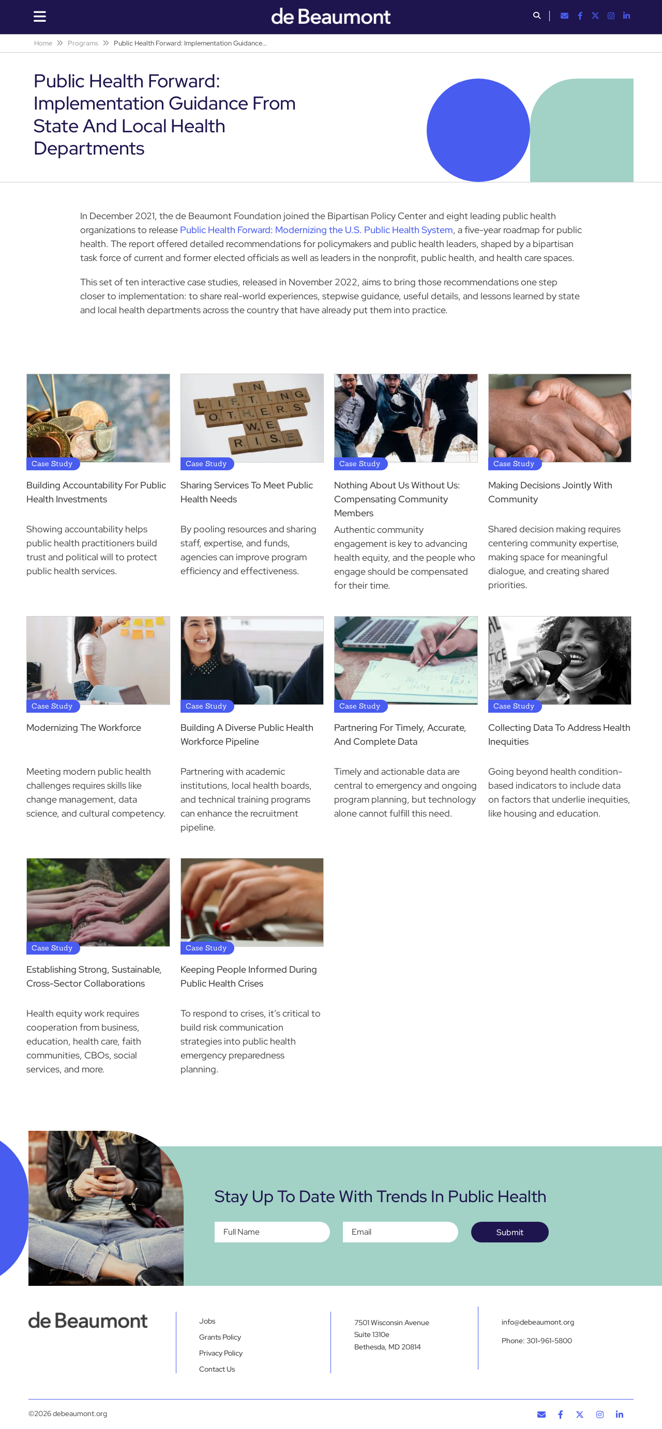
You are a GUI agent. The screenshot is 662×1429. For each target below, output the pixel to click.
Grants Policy (220, 1337)
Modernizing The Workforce (83, 727)
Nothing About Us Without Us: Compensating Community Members (397, 499)
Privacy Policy (221, 1353)
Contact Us (217, 1369)
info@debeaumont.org (538, 1322)
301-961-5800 (549, 1340)
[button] (537, 16)
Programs (83, 43)
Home (43, 43)
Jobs (207, 1321)
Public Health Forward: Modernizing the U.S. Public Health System (316, 230)
